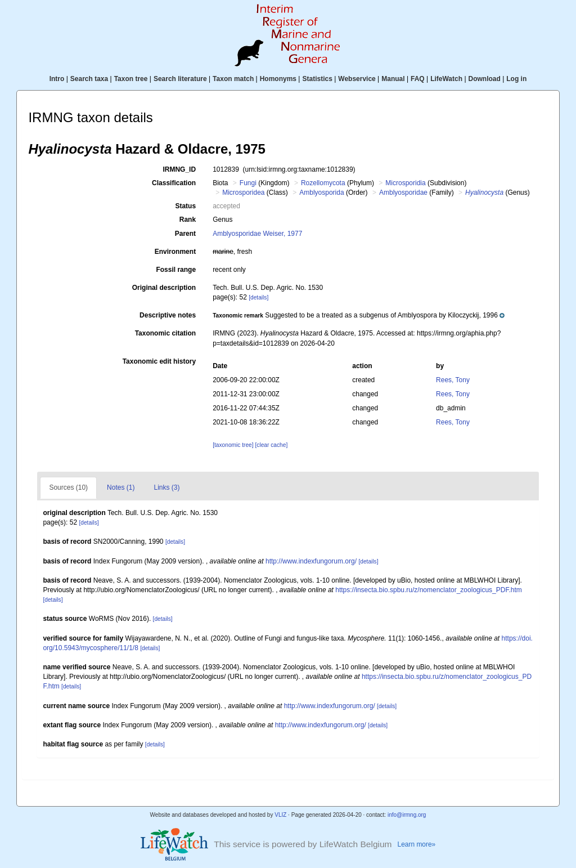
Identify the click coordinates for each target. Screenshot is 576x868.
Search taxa (89, 79)
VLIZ (280, 815)
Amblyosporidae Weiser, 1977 (257, 234)
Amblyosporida (321, 192)
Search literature (180, 79)
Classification (174, 183)
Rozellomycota (323, 183)
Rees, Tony (453, 380)
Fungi (248, 183)
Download (485, 79)
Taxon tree (131, 79)
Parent (185, 234)
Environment (175, 252)
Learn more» (417, 844)
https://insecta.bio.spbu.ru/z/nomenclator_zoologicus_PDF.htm (428, 590)
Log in (516, 79)
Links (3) (166, 487)
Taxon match (233, 79)
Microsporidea (243, 192)
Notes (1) (120, 487)
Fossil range (176, 270)
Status (185, 206)
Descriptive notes (168, 315)
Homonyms (278, 79)
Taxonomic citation (165, 333)
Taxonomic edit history (159, 361)
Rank (187, 219)
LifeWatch (446, 79)
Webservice (357, 79)
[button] (359, 315)
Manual (392, 79)
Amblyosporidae (403, 192)
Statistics (317, 79)
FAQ (418, 79)
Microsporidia (405, 183)
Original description (164, 288)
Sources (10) (68, 487)
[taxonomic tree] (233, 445)
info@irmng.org (407, 815)
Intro (57, 79)
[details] (258, 297)
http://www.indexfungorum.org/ (311, 561)
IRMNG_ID (179, 169)
